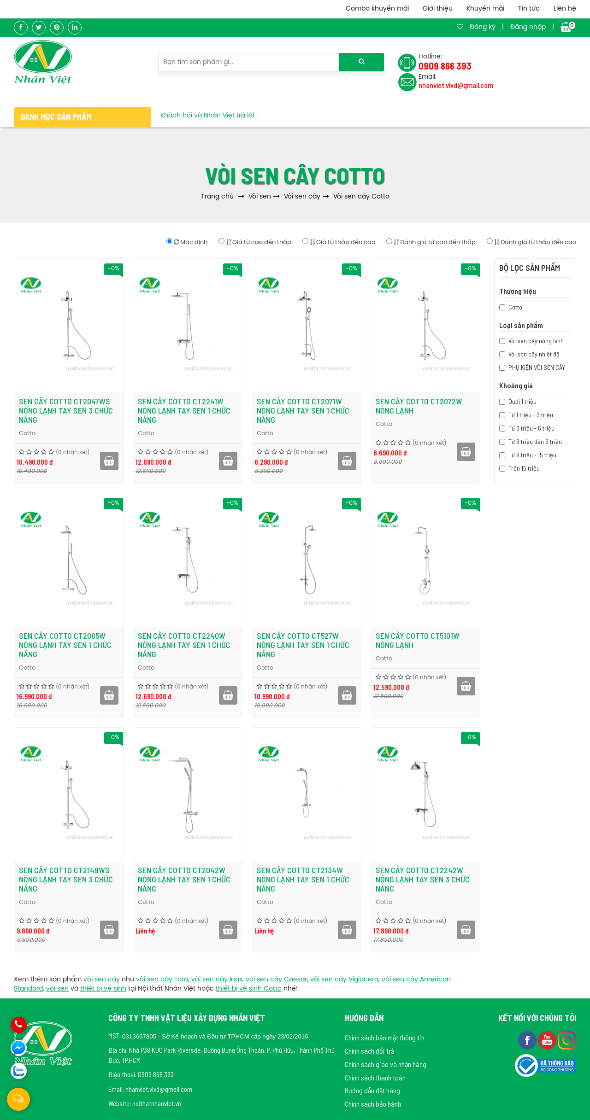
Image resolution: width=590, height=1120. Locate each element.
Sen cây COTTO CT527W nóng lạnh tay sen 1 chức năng (303, 644)
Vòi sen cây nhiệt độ (534, 354)
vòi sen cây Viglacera (344, 979)
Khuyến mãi (485, 9)
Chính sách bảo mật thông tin (385, 1037)
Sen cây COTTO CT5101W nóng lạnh (418, 640)
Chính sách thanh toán (375, 1077)
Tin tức (529, 9)
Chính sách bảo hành (373, 1103)
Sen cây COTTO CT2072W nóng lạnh (419, 405)
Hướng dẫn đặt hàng (372, 1090)
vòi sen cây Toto (162, 979)
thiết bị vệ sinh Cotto (249, 989)
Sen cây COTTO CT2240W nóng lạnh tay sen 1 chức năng (184, 644)
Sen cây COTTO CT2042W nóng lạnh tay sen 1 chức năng (184, 879)
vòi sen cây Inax (216, 979)
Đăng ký (483, 27)
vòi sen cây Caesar (276, 979)
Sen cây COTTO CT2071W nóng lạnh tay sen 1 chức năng (303, 410)
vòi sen (57, 989)
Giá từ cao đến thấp (254, 241)
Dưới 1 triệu (522, 401)
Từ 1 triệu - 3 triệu (530, 415)
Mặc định (186, 241)
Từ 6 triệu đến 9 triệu (535, 441)
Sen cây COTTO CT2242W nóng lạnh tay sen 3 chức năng (423, 879)
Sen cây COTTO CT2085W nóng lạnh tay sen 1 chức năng (65, 644)
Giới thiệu (438, 9)
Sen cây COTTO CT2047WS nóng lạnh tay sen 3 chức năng (66, 410)
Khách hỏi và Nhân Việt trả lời (207, 115)
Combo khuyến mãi (377, 9)
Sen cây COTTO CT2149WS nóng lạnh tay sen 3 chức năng (66, 879)
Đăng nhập (528, 27)
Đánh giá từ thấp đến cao (531, 241)
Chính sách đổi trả (369, 1050)
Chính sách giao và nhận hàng (385, 1064)
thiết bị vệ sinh (103, 989)
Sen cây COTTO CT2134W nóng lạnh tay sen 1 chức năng (303, 879)
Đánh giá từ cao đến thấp (431, 241)
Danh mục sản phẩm (56, 116)
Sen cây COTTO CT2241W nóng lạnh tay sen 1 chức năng (184, 410)
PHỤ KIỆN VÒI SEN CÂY (536, 367)
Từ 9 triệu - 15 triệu (532, 455)
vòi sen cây (101, 979)
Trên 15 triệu (524, 468)
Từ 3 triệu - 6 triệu (531, 428)
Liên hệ (565, 9)
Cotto (27, 434)
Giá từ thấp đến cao (338, 241)
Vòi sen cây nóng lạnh (536, 340)
